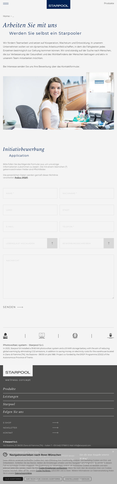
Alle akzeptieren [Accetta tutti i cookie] (13, 479)
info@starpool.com (82, 445)
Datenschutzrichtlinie (23, 473)
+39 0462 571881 (60, 445)
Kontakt (8, 433)
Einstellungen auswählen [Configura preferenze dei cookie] (77, 479)
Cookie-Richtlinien (43, 471)
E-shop (7, 423)
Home (6, 16)
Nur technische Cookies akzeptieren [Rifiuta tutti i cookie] (43, 479)
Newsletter (10, 428)
